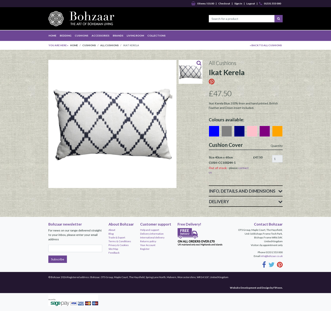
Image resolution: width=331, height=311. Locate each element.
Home (74, 45)
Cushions (89, 45)
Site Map (113, 248)
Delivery (245, 201)
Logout (250, 3)
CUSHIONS (81, 35)
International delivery (152, 237)
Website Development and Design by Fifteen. (256, 287)
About (112, 229)
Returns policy (148, 241)
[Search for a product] (242, 18)
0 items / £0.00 (202, 3)
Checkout (224, 3)
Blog (111, 233)
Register (145, 248)
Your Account (147, 245)
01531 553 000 (270, 3)
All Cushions (109, 45)
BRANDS (118, 35)
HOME (52, 35)
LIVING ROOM (135, 35)
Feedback (114, 252)
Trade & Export (117, 237)
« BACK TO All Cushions (266, 45)
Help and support (149, 229)
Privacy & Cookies (119, 245)
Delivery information (152, 233)
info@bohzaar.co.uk (271, 256)
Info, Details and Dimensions (245, 190)
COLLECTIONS (156, 35)
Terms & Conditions (120, 241)
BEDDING (65, 35)
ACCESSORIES (100, 35)
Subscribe (57, 259)
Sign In (238, 3)
